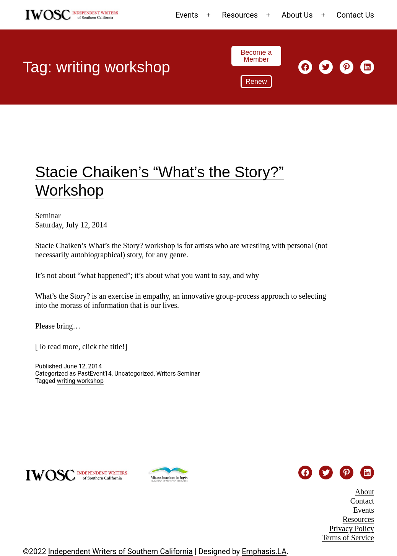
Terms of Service (348, 537)
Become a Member (256, 56)
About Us (297, 15)
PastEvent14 (94, 373)
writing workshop (80, 380)
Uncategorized (134, 373)
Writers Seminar (178, 373)
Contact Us (355, 15)
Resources (240, 15)
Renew (256, 81)
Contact (362, 501)
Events (187, 15)
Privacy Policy (351, 528)
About (364, 491)
